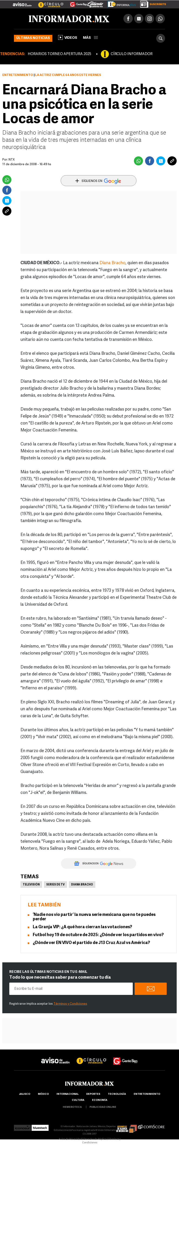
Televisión (31, 884)
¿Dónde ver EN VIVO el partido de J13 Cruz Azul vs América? (91, 943)
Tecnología (117, 1094)
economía (99, 1100)
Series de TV (55, 884)
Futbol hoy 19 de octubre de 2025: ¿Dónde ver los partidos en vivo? (98, 935)
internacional (67, 1094)
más (90, 38)
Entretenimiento (17, 75)
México (43, 1094)
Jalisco (24, 1094)
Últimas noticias (33, 38)
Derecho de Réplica (94, 1139)
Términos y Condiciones (70, 1003)
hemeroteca (72, 1107)
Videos (67, 37)
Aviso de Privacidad (70, 1139)
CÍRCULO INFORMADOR (131, 54)
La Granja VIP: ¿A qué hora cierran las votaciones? (82, 927)
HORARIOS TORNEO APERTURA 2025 (59, 54)
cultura (78, 1100)
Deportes (93, 1094)
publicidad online (103, 1107)
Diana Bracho (112, 263)
